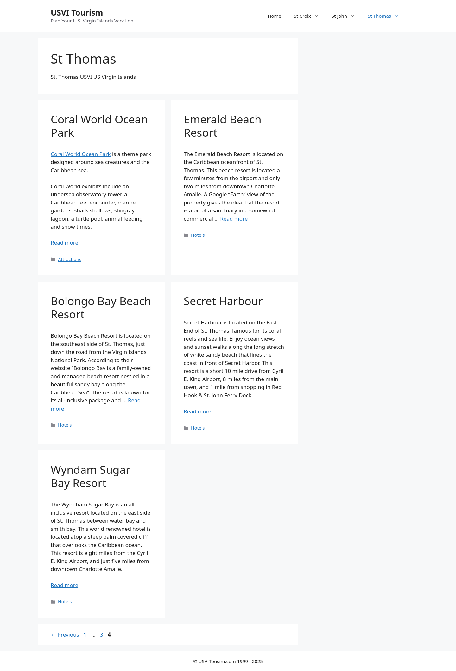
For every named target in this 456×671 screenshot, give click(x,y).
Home (274, 16)
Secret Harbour (223, 300)
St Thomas (386, 15)
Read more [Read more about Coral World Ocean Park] (64, 242)
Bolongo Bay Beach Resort (101, 307)
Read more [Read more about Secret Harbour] (197, 411)
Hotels (198, 235)
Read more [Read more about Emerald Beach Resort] (234, 218)
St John (346, 15)
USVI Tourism (77, 12)
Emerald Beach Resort (223, 126)
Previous (65, 634)
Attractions (69, 259)
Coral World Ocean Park (99, 126)
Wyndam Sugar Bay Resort (90, 476)
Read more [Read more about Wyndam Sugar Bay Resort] (64, 585)
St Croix (309, 15)
